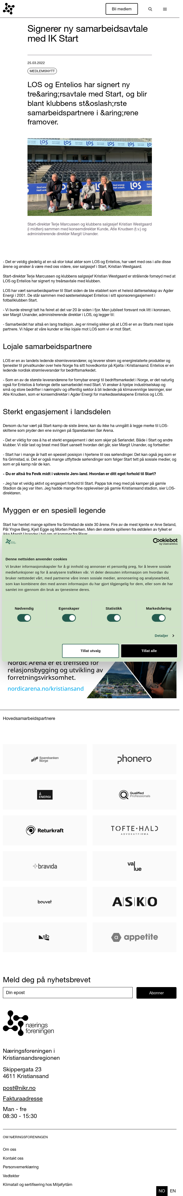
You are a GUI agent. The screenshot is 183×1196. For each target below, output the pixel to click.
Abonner (156, 992)
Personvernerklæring (21, 1166)
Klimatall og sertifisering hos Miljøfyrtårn (37, 1184)
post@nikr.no (19, 1087)
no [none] (162, 1191)
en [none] (173, 1191)
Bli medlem (122, 8)
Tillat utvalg (91, 651)
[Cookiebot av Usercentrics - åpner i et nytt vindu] (156, 541)
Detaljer (161, 636)
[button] (165, 8)
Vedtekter (11, 1175)
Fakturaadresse (23, 1098)
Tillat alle (149, 651)
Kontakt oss (13, 1158)
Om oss (9, 1149)
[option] (173, 1191)
